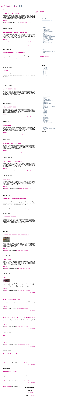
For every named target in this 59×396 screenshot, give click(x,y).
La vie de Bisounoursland (48, 39)
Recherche (44, 18)
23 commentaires (31, 209)
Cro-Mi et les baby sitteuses (14, 53)
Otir (43, 108)
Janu (44, 88)
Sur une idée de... (46, 40)
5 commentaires (32, 191)
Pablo (44, 109)
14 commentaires (31, 63)
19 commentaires (31, 135)
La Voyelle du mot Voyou (48, 93)
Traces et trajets (46, 118)
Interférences (45, 85)
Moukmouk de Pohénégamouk (49, 106)
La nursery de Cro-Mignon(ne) (24, 61)
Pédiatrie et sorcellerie (12, 161)
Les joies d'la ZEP (10, 89)
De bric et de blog (46, 75)
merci (6, 42)
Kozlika (44, 92)
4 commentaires (32, 25)
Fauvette (44, 81)
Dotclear (32, 395)
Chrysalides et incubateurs (48, 37)
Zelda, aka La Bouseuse (47, 122)
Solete (44, 114)
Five (4, 277)
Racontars (45, 113)
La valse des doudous (11, 13)
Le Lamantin (45, 127)
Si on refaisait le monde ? (48, 31)
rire (5, 188)
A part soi (45, 68)
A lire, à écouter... (46, 30)
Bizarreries (45, 32)
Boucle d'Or (45, 69)
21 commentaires (31, 252)
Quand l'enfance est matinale (15, 32)
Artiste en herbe (9, 217)
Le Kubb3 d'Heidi (46, 99)
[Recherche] (46, 20)
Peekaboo (45, 111)
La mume (45, 97)
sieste (6, 189)
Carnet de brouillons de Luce (48, 71)
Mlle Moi (44, 105)
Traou (44, 119)
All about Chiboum (46, 29)
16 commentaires (31, 270)
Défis (44, 33)
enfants (6, 40)
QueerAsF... (45, 112)
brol (43, 70)
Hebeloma (45, 84)
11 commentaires (31, 45)
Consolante (7, 125)
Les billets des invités (47, 38)
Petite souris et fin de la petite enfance (19, 317)
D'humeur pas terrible (12, 143)
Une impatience (46, 120)
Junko (44, 90)
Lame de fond (45, 94)
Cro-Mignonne (8, 187)
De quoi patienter (10, 353)
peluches (7, 23)
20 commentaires (31, 227)
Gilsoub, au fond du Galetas (48, 83)
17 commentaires (31, 346)
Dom (44, 77)
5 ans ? (5, 71)
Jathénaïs (45, 89)
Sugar (44, 116)
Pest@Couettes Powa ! (47, 35)
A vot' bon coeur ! (46, 134)
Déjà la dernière (9, 107)
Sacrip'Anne (6, 61)
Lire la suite (5, 20)
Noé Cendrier (45, 107)
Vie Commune (45, 121)
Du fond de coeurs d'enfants (14, 199)
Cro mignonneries (10, 371)
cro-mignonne (7, 22)
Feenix (44, 82)
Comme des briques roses (48, 74)
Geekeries (45, 34)
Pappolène (45, 110)
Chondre (44, 72)
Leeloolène (45, 98)
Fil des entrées (6, 8)
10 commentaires (31, 99)
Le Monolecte (45, 102)
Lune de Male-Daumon (47, 103)
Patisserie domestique (12, 299)
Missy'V (44, 104)
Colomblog (45, 73)
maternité (7, 41)
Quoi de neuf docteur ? (47, 42)
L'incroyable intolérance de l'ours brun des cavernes (49, 96)
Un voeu (6, 335)
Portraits (7, 259)
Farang (44, 80)
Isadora (44, 87)
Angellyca (45, 67)
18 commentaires (31, 81)
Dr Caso (44, 78)
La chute (6, 179)
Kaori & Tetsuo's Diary (47, 91)
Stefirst (44, 115)
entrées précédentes (6, 386)
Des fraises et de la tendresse (48, 76)
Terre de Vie (45, 117)
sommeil (6, 43)
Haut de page (36, 12)
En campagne (45, 79)
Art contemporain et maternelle (16, 235)
